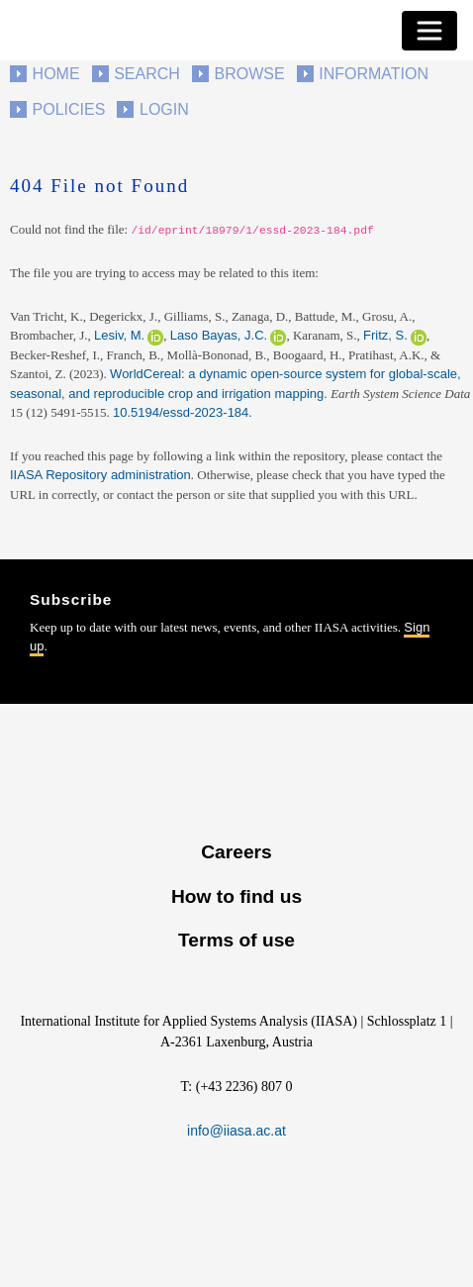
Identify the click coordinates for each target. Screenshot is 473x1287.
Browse (249, 73)
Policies (69, 109)
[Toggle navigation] (429, 30)
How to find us (236, 896)
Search (147, 73)
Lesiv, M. (119, 335)
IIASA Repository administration (100, 474)
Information (373, 73)
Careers (236, 852)
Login (164, 109)
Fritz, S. (385, 335)
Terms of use (236, 940)
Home (56, 73)
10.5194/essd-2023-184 (180, 412)
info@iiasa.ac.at (236, 1130)
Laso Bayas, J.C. (218, 335)
